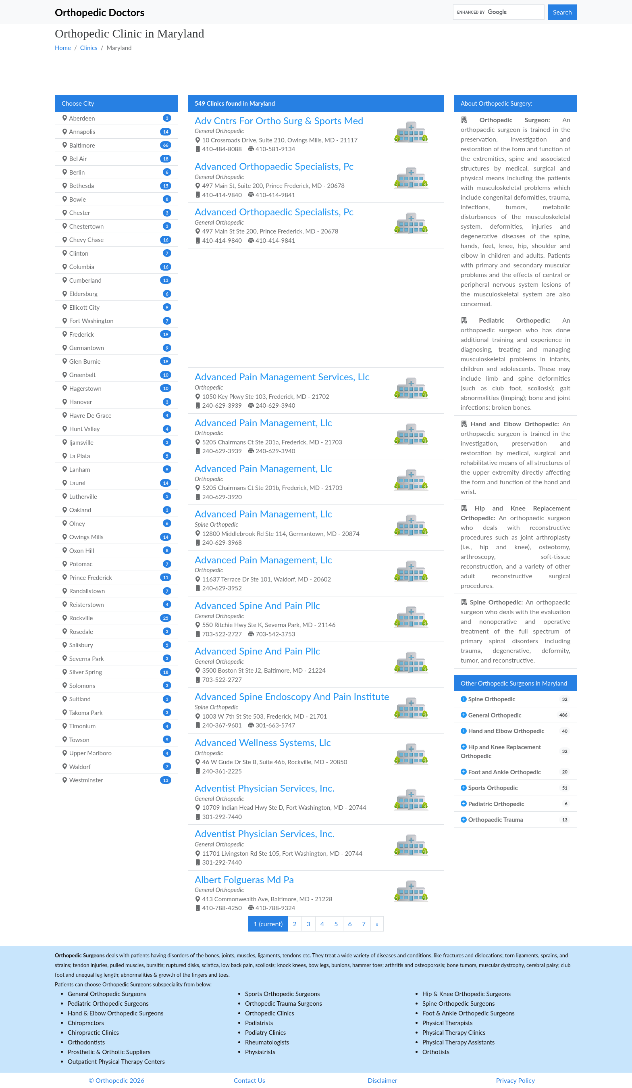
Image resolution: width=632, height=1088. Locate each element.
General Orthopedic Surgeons (107, 993)
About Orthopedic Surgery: (496, 103)
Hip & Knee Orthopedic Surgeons (466, 993)
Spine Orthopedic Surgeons (458, 1003)
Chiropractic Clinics (93, 1032)
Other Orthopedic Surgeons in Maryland (514, 683)
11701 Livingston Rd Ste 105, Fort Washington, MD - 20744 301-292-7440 (313, 846)
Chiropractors (86, 1022)
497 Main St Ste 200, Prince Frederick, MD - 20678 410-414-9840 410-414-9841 (313, 225)
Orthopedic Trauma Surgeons (283, 1003)
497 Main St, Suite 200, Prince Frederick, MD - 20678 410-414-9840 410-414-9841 (313, 179)
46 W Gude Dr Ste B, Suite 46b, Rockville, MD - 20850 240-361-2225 (313, 755)
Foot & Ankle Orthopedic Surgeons (468, 1013)
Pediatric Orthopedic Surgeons (108, 1003)
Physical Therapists (447, 1022)
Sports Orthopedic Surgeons (282, 993)
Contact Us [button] (249, 1080)
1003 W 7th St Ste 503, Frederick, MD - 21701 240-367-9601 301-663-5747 (313, 709)
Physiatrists (260, 1051)
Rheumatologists (267, 1042)
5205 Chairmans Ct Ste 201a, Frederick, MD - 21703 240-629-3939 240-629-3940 (313, 436)
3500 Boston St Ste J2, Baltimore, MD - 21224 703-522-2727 (313, 664)
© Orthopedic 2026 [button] (117, 1080)
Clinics (89, 47)
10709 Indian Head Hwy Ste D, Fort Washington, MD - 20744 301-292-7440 (313, 801)
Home (63, 47)
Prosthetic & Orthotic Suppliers (109, 1051)
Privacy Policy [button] (515, 1080)
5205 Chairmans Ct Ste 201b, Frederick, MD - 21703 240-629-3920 (313, 481)
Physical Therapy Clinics (453, 1032)
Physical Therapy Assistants (458, 1042)
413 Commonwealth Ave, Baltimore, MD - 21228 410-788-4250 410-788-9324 (313, 892)
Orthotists (435, 1051)
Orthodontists (86, 1042)
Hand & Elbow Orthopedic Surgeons (116, 1013)
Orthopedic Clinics (269, 1013)
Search (562, 12)
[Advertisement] (296, 73)
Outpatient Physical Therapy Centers (116, 1061)
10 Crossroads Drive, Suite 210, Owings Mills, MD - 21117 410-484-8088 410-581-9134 (313, 134)
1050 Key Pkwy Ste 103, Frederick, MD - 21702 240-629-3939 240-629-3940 (313, 390)
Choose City (78, 103)
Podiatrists (259, 1022)
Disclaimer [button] (382, 1080)
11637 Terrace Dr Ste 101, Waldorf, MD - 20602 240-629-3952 (313, 573)
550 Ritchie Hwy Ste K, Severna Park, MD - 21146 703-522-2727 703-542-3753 (313, 618)
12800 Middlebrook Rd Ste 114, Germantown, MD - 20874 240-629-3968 (313, 527)
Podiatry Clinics (265, 1032)
